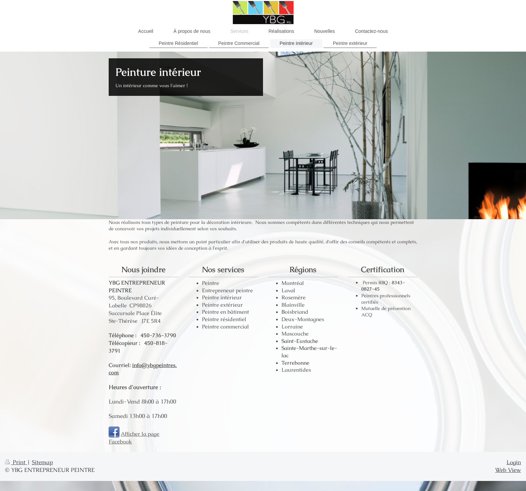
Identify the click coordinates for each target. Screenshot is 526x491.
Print (16, 462)
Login (514, 462)
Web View (508, 470)
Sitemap (42, 462)
